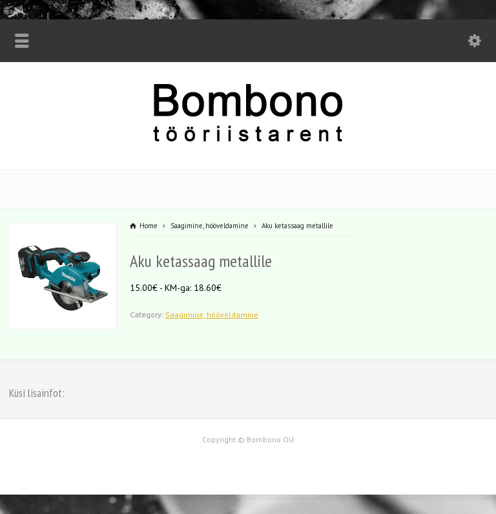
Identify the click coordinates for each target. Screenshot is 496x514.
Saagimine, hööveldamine (211, 314)
